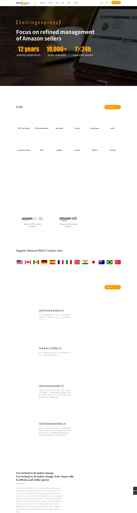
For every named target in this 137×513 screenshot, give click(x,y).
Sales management (20, 486)
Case (63, 2)
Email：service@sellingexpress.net (103, 481)
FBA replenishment (37, 479)
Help (57, 2)
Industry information (78, 479)
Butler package (54, 481)
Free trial (116, 2)
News (69, 2)
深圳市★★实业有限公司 (43, 303)
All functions (36, 486)
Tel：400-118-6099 (99, 479)
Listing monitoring (37, 481)
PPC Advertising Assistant (22, 479)
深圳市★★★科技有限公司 (97, 327)
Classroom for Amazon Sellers (80, 484)
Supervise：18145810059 (101, 486)
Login (106, 2)
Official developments (78, 481)
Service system (36, 484)
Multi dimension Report (22, 484)
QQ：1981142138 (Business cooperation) (105, 484)
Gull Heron (29, 504)
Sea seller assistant (20, 481)
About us (76, 2)
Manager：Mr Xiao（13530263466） (104, 489)
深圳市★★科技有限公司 (43, 327)
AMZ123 (22, 504)
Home (35, 2)
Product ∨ (42, 2)
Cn (101, 2)
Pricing (50, 2)
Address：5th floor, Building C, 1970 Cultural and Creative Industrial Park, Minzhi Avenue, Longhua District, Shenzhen (107, 494)
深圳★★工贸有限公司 (95, 303)
